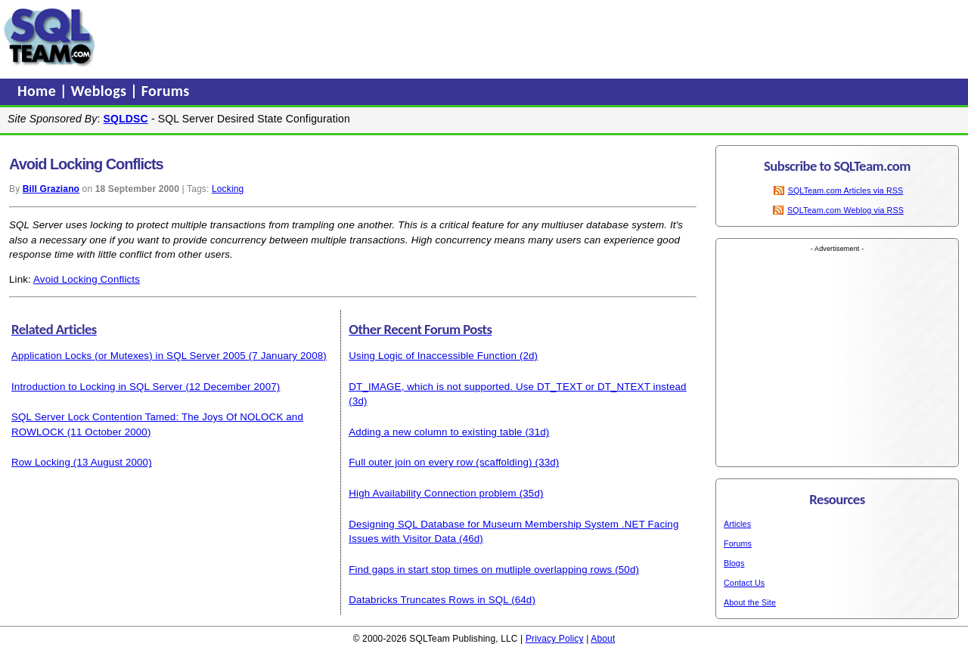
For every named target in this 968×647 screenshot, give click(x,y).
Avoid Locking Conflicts (86, 279)
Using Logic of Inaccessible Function (433, 355)
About (603, 638)
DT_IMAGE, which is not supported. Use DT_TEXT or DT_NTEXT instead (517, 386)
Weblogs (101, 91)
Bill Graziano (51, 189)
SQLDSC (126, 119)
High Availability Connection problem (433, 493)
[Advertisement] (388, 37)
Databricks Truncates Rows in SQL (428, 599)
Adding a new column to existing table (435, 432)
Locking (228, 189)
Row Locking (40, 462)
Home (38, 91)
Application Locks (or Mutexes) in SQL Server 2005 (128, 355)
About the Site (750, 602)
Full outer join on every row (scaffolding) (440, 462)
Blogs (734, 563)
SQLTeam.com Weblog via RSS (845, 210)
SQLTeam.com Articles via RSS (846, 190)
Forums (165, 91)
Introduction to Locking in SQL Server (97, 386)
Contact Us (744, 582)
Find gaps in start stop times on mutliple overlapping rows (480, 569)
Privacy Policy (555, 638)
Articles (737, 523)
